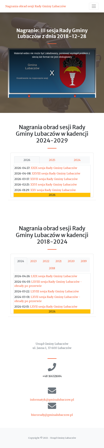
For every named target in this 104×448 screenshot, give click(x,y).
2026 (26, 160)
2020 (71, 261)
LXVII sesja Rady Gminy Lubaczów (53, 306)
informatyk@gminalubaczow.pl (52, 399)
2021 (58, 261)
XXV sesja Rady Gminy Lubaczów (53, 190)
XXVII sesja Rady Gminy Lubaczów (54, 179)
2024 (77, 160)
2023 (33, 261)
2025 (52, 160)
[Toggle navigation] (94, 6)
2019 (84, 261)
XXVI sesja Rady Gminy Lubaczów (53, 184)
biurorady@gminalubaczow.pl (52, 415)
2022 (46, 261)
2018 (52, 268)
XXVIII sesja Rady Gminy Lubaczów (56, 173)
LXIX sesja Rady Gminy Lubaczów (54, 276)
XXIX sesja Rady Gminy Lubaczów (54, 168)
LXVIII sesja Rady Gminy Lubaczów (55, 291)
